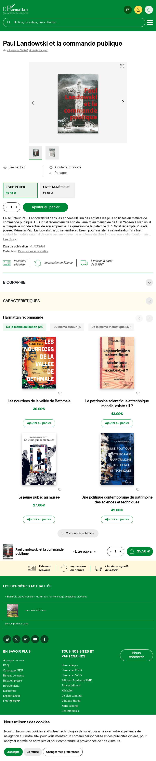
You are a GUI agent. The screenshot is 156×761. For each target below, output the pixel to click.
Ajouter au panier (46, 207)
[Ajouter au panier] (39, 423)
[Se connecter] (138, 10)
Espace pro (9, 690)
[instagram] (7, 639)
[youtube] (35, 639)
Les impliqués (70, 710)
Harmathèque (70, 665)
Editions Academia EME (77, 680)
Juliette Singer (38, 50)
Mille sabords (70, 705)
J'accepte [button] (13, 752)
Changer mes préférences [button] (62, 752)
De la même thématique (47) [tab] (111, 327)
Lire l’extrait (14, 167)
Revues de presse (13, 675)
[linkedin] (26, 639)
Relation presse (12, 680)
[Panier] (149, 10)
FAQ (6, 665)
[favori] (59, 393)
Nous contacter (136, 655)
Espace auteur (11, 695)
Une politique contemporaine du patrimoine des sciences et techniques (117, 500)
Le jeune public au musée (39, 497)
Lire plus (8, 239)
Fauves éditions (71, 685)
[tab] (20, 190)
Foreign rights (11, 700)
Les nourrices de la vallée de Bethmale (39, 401)
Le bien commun (72, 695)
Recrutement (11, 685)
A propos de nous (13, 660)
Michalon (67, 690)
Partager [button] (58, 173)
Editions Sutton (71, 700)
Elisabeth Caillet (17, 50)
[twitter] (16, 639)
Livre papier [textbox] (84, 551)
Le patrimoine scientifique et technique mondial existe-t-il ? (117, 403)
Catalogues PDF (13, 670)
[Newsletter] (128, 10)
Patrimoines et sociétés (33, 251)
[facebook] (44, 639)
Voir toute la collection (80, 533)
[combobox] (87, 551)
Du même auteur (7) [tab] (67, 327)
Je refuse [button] (33, 752)
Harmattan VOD (72, 675)
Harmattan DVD (72, 670)
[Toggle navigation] (150, 22)
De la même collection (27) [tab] (24, 327)
